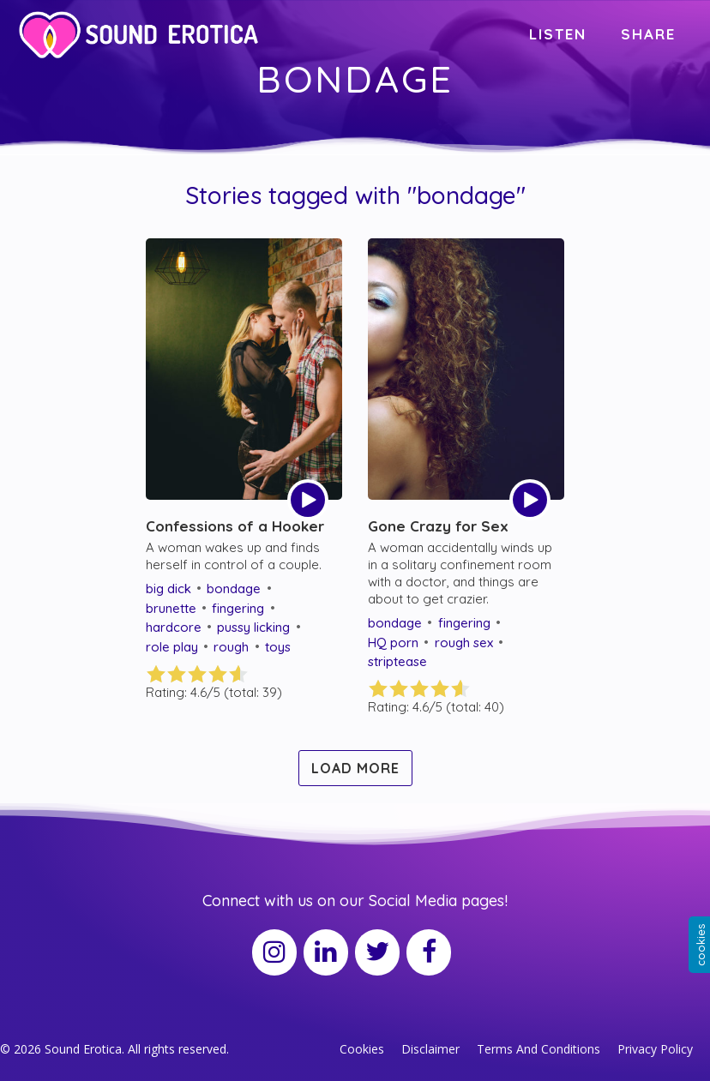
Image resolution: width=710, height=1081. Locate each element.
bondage (234, 588)
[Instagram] (274, 952)
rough (231, 647)
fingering (238, 608)
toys (278, 647)
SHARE (648, 34)
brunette (171, 608)
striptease (397, 661)
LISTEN (558, 34)
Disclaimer (430, 1049)
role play (172, 647)
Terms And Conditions (538, 1049)
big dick (168, 588)
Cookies (362, 1049)
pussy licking (253, 627)
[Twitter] (377, 952)
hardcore (174, 627)
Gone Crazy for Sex (438, 526)
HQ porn (393, 642)
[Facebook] (428, 952)
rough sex (464, 642)
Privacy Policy (655, 1049)
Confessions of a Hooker (235, 526)
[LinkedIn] (326, 952)
